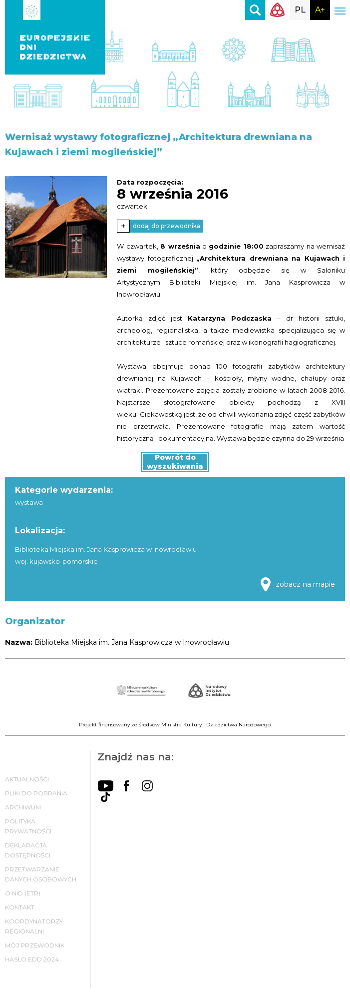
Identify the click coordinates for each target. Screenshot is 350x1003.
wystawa (29, 502)
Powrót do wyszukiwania (175, 462)
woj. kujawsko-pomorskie (56, 561)
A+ (320, 10)
